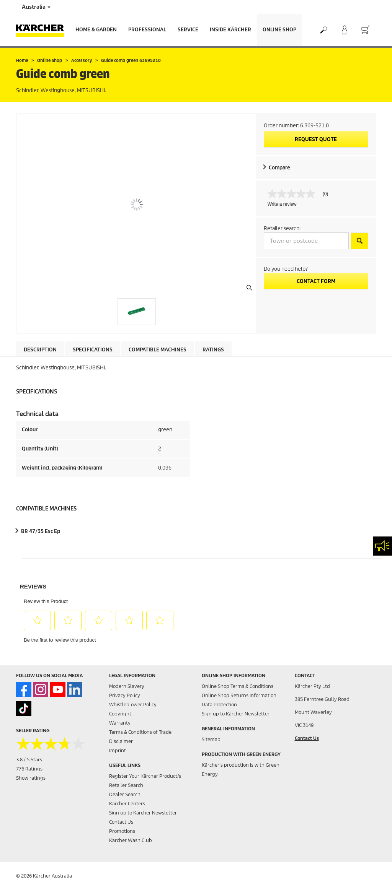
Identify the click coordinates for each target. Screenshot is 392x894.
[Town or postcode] (306, 240)
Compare (279, 167)
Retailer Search (126, 785)
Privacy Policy (124, 695)
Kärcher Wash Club (130, 840)
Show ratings (31, 778)
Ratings (213, 349)
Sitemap (211, 739)
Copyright (120, 714)
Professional (147, 29)
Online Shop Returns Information (239, 695)
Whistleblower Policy (133, 704)
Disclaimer (121, 741)
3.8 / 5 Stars (29, 759)
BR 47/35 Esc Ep (40, 531)
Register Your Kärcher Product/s (145, 776)
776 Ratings (29, 769)
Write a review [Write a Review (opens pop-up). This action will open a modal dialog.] (282, 204)
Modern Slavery (126, 686)
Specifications (93, 349)
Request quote (316, 139)
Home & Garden (96, 29)
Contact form (316, 281)
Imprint (117, 750)
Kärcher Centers (127, 803)
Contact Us (121, 822)
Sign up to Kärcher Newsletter (143, 813)
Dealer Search (124, 794)
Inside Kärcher (230, 29)
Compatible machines (157, 349)
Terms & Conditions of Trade (140, 732)
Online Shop (279, 29)
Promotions (122, 831)
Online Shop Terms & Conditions (237, 686)
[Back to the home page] (43, 30)
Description (40, 349)
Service (188, 29)
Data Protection (219, 704)
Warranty (120, 723)
